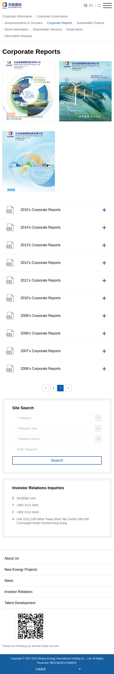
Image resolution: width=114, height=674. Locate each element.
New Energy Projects (20, 569)
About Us (11, 558)
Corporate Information (17, 16)
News (8, 580)
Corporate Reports (59, 23)
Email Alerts (74, 29)
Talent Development (19, 603)
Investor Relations (18, 592)
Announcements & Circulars (23, 23)
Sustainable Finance (90, 23)
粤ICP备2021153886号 (63, 662)
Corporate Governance (52, 16)
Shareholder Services (47, 29)
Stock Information (16, 29)
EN (91, 5)
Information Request (18, 36)
